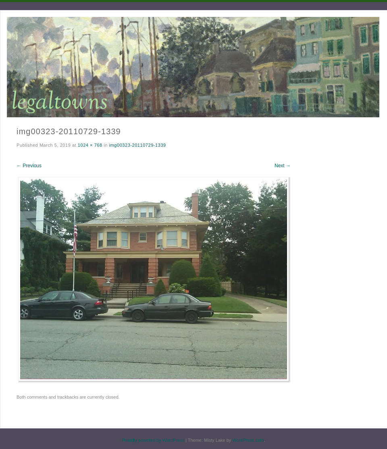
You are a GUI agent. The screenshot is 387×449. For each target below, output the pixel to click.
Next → (283, 165)
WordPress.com (248, 440)
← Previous (29, 165)
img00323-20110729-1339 (137, 145)
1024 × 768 (90, 145)
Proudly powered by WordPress (153, 440)
